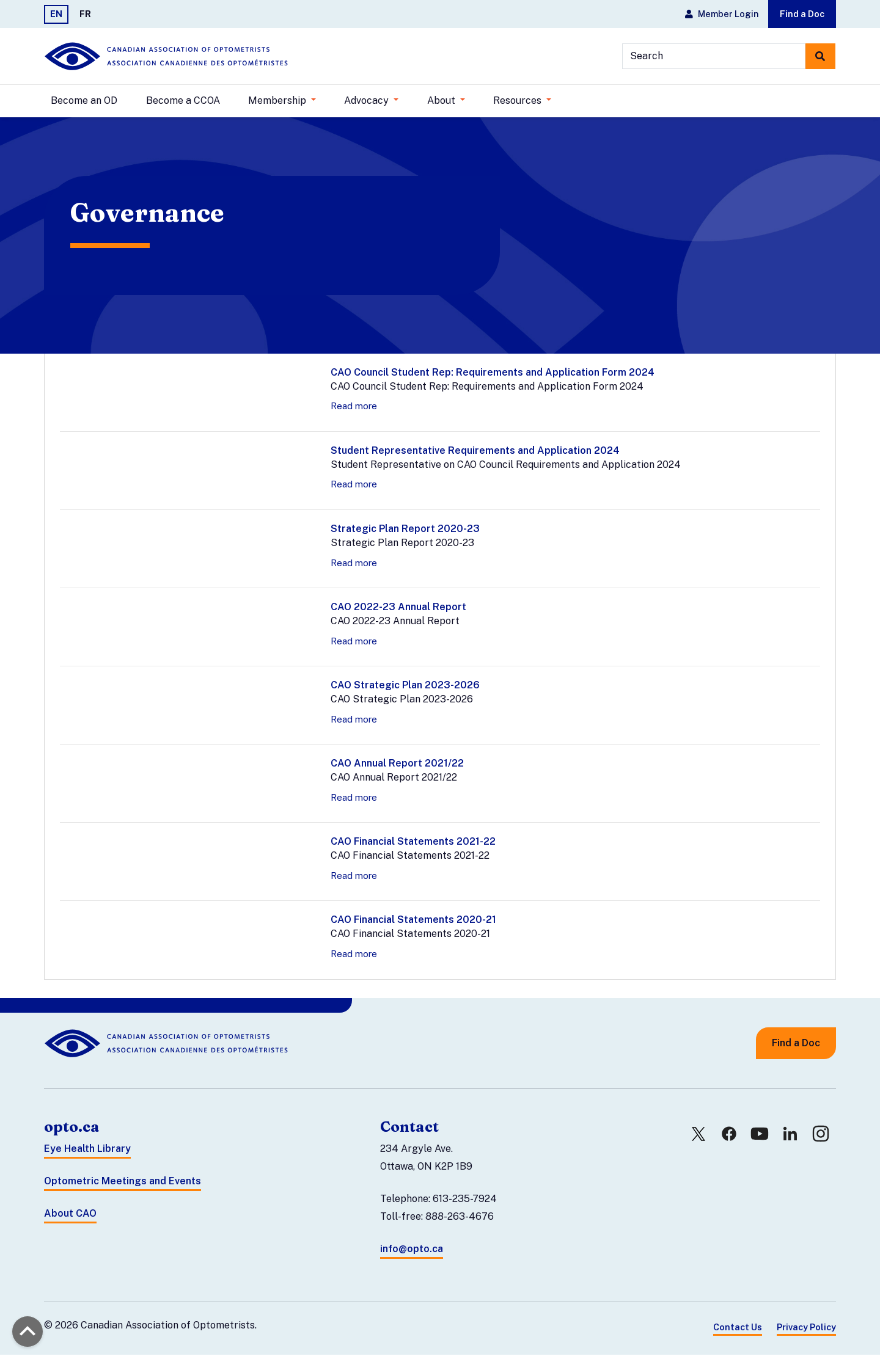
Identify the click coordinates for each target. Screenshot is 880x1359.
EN (56, 14)
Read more (354, 411)
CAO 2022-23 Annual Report (398, 611)
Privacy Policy (806, 1332)
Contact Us (737, 1332)
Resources (518, 100)
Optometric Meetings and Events (122, 1186)
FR (85, 14)
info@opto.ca (411, 1253)
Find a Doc (802, 14)
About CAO (70, 1217)
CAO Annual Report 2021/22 (397, 768)
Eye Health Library (87, 1153)
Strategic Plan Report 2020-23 (405, 533)
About (442, 100)
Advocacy (367, 100)
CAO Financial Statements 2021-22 (413, 846)
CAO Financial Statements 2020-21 (413, 924)
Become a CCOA (183, 100)
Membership (278, 100)
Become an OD (84, 100)
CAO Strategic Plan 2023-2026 (405, 690)
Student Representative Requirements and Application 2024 (475, 455)
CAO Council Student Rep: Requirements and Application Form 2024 (492, 376)
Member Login (721, 14)
